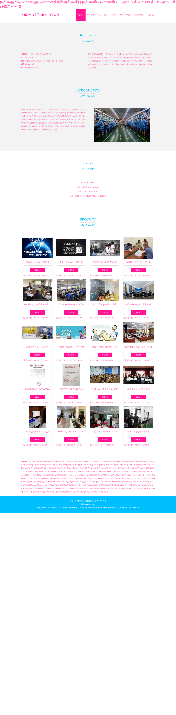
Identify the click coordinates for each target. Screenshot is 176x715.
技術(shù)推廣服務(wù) (63, 468)
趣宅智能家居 (95, 468)
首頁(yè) (80, 15)
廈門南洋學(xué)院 (141, 488)
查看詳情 (37, 270)
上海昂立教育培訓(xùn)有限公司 (40, 14)
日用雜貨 (51, 475)
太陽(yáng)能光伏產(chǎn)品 (47, 482)
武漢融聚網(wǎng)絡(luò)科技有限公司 (75, 492)
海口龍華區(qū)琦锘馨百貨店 (52, 492)
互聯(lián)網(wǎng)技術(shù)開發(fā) (119, 482)
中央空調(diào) (60, 461)
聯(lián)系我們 (125, 15)
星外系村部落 (69, 471)
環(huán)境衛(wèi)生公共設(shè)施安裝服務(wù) (88, 478)
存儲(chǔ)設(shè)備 (61, 485)
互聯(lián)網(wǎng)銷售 (127, 461)
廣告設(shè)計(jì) (85, 475)
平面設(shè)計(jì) (115, 478)
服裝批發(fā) (50, 461)
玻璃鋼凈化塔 (105, 475)
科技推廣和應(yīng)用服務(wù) (61, 478)
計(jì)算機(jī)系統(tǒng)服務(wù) (44, 468)
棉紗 (41, 465)
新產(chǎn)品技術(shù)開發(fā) (132, 478)
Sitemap (136, 507)
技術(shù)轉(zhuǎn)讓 (81, 471)
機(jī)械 (83, 482)
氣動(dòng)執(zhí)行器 (121, 485)
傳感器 (122, 471)
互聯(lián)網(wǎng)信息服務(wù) (131, 465)
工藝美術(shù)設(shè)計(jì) (92, 461)
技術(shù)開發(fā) (106, 468)
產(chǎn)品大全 (110, 15)
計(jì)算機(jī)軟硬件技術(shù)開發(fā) (70, 465)
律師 (134, 482)
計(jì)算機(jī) (138, 475)
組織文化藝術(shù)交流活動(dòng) (125, 468)
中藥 (44, 461)
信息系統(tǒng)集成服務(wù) (100, 465)
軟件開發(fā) (114, 465)
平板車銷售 (141, 468)
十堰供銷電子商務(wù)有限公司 (77, 488)
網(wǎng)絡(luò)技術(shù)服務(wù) (42, 485)
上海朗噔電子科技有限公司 (98, 492)
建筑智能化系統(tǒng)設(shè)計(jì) (67, 475)
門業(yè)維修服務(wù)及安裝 (103, 485)
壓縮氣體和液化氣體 (50, 465)
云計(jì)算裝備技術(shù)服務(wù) (38, 478)
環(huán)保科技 (57, 488)
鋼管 (107, 478)
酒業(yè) (114, 475)
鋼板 (64, 488)
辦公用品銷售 (29, 488)
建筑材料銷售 (77, 461)
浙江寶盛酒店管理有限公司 (125, 488)
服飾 (131, 485)
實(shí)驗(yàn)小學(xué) (43, 488)
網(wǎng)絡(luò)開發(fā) (98, 471)
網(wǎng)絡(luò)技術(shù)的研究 (52, 471)
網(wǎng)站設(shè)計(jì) (144, 461)
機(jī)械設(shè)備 (75, 482)
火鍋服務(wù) (76, 468)
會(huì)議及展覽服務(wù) (110, 461)
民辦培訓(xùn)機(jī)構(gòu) (70, 507)
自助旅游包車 (96, 475)
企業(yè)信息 (138, 15)
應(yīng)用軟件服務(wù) (125, 475)
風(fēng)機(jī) (146, 465)
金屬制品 (69, 461)
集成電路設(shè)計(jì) (40, 475)
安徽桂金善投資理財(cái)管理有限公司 (102, 488)
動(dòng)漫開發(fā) (35, 461)
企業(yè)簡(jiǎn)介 (94, 15)
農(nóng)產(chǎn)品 (29, 482)
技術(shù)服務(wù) (113, 471)
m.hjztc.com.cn (93, 191)
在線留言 (150, 15)
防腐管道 (87, 465)
